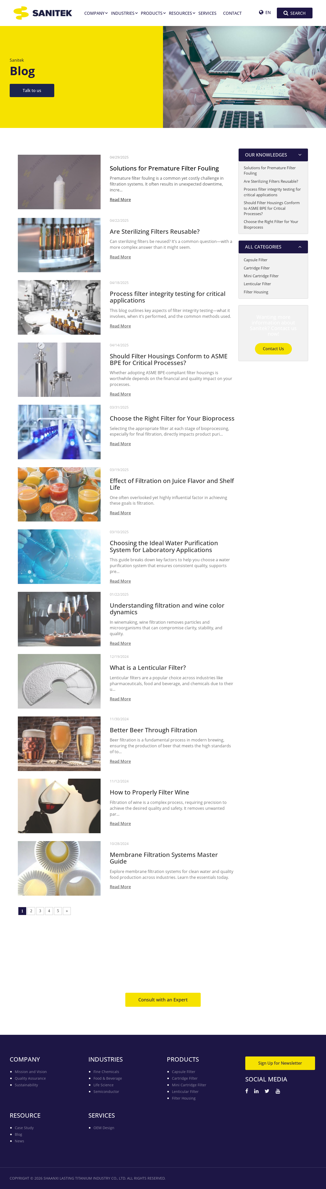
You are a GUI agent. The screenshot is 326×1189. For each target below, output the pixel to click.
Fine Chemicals (106, 1071)
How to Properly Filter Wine (149, 794)
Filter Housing (256, 291)
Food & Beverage (107, 1078)
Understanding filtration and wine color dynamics (167, 610)
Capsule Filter (255, 259)
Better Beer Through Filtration (153, 732)
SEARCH (294, 13)
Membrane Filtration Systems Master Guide (164, 859)
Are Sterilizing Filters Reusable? (155, 233)
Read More (120, 199)
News (19, 1141)
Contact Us (273, 348)
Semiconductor (106, 1091)
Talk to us (32, 90)
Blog (18, 1134)
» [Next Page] (67, 911)
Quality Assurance (30, 1078)
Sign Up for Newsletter (280, 1063)
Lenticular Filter (257, 283)
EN (265, 12)
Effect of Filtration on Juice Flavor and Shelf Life (172, 485)
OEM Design (103, 1127)
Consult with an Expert (163, 1000)
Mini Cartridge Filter (261, 275)
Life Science (103, 1084)
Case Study (24, 1127)
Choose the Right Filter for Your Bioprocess (172, 420)
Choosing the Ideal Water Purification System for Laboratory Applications (164, 548)
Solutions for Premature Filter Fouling (164, 168)
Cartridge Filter (257, 267)
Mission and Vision (31, 1071)
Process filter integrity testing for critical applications (167, 298)
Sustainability (26, 1084)
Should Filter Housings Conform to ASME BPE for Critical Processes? (168, 361)
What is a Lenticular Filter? (148, 669)
